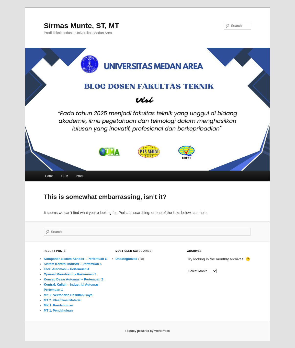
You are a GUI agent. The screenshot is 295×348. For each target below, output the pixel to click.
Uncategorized (126, 259)
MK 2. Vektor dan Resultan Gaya (68, 295)
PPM (64, 176)
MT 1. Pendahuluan (58, 310)
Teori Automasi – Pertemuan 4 (66, 269)
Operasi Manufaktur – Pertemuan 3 (70, 274)
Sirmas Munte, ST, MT (81, 26)
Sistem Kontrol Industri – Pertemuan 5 (73, 264)
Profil (79, 176)
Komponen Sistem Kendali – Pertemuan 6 (75, 259)
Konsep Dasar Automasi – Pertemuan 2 (73, 279)
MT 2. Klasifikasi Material (62, 300)
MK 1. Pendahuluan (58, 305)
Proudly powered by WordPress (147, 331)
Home (49, 176)
